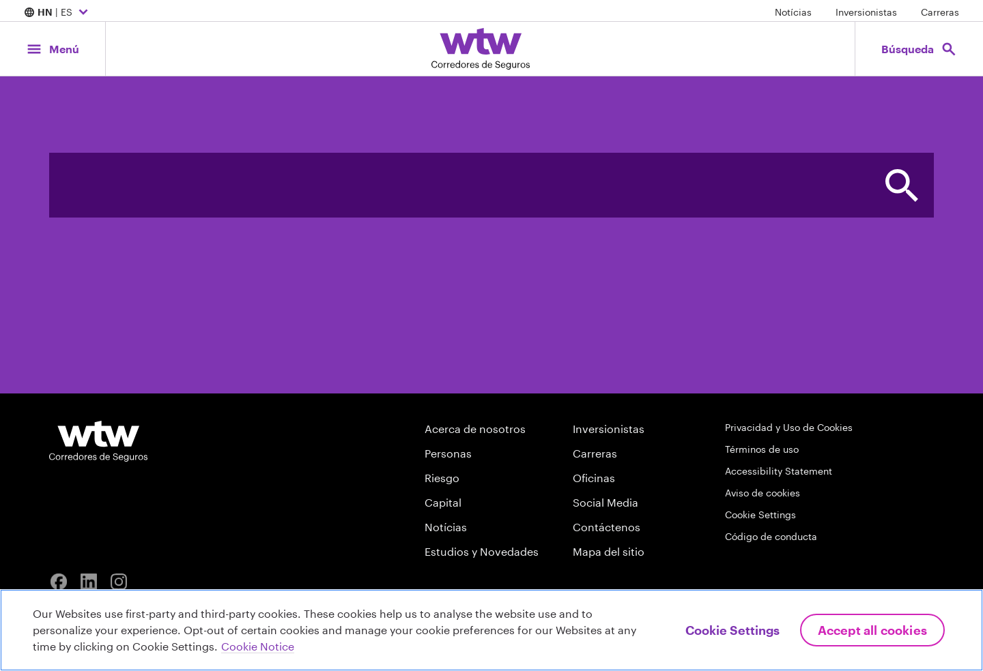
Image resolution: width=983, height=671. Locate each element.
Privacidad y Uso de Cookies (789, 427)
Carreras (940, 12)
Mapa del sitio (608, 551)
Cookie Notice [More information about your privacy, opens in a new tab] (257, 646)
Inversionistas (866, 12)
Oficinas (594, 477)
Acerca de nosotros (475, 428)
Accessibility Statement (778, 471)
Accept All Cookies (872, 630)
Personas (448, 453)
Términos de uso (762, 449)
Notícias (793, 12)
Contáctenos (606, 526)
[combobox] (459, 185)
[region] (491, 630)
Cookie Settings (760, 514)
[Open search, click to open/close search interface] (919, 49)
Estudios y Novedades (482, 551)
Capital (443, 502)
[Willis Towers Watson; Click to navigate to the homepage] (480, 48)
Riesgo (442, 477)
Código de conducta (771, 536)
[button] (901, 185)
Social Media (605, 502)
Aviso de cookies (762, 492)
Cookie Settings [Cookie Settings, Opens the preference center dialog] (732, 630)
